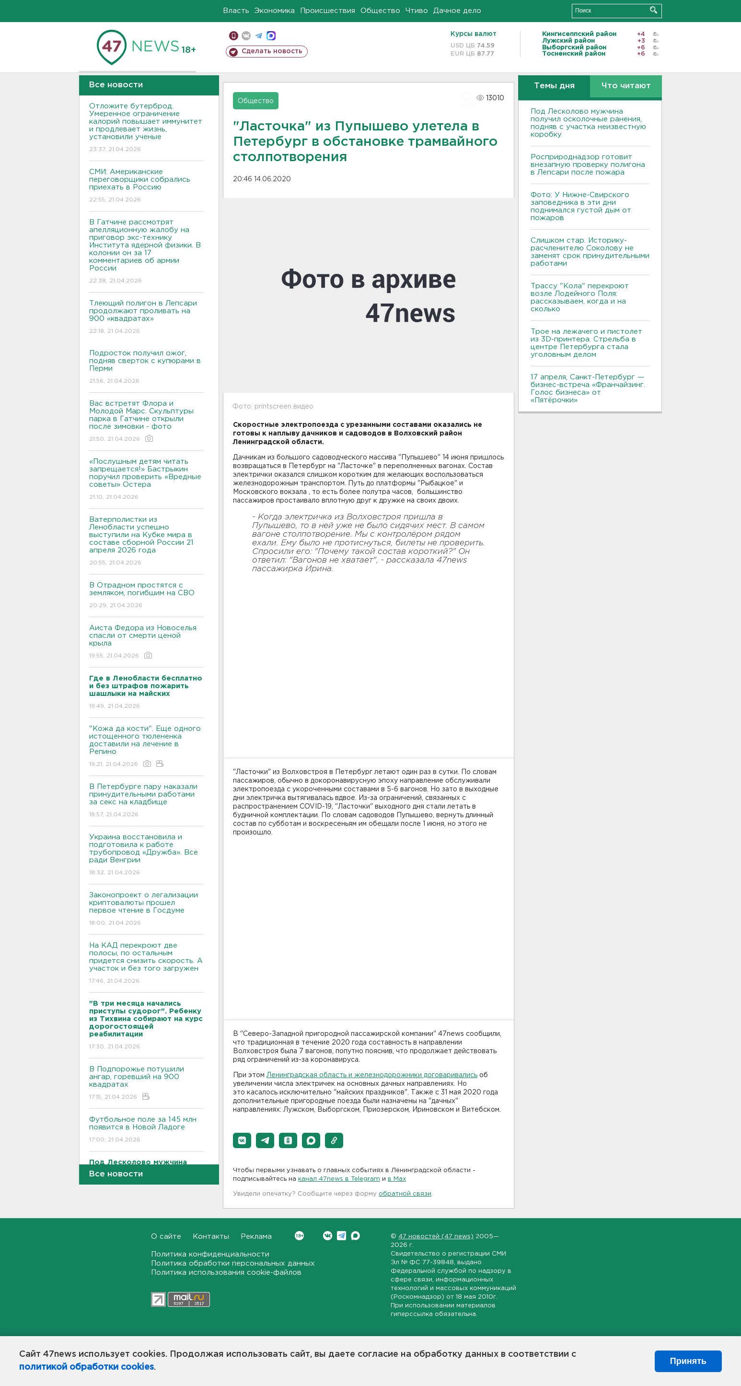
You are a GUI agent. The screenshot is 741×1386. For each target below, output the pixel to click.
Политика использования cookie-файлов (226, 1272)
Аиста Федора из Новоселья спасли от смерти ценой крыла (146, 642)
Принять (688, 1361)
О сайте (166, 1236)
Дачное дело (457, 11)
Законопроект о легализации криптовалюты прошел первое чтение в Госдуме (146, 909)
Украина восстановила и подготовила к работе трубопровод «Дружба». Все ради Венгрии (146, 855)
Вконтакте (299, 1235)
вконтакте (246, 35)
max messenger (271, 35)
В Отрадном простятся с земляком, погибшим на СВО (146, 596)
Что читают (626, 86)
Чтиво (416, 11)
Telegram (341, 1235)
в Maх (397, 1179)
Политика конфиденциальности (210, 1254)
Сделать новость (272, 51)
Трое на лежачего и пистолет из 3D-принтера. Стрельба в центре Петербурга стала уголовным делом (586, 343)
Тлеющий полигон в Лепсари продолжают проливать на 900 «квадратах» (146, 317)
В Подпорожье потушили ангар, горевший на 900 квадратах (146, 1083)
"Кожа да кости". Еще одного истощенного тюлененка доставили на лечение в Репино (146, 747)
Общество (380, 11)
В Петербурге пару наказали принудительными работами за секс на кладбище (146, 801)
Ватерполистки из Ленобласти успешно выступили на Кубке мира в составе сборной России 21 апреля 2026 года (146, 542)
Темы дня (554, 86)
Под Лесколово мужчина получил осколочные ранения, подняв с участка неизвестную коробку (588, 123)
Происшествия (327, 11)
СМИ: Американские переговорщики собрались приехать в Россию (146, 186)
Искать (653, 9)
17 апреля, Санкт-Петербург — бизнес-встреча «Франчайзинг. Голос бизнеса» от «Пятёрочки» (588, 388)
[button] (242, 1140)
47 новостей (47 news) (436, 1236)
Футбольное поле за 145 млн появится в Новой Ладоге (146, 1130)
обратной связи (405, 1194)
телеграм (258, 35)
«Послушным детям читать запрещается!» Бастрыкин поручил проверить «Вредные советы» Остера (146, 479)
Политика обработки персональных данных (233, 1263)
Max (355, 1235)
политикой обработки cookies (86, 1367)
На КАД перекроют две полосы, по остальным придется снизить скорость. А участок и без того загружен (146, 963)
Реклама (256, 1236)
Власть (236, 11)
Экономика (275, 11)
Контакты (211, 1236)
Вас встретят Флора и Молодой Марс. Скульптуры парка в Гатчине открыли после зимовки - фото (146, 421)
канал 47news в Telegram (339, 1179)
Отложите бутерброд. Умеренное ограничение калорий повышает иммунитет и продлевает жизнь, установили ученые (146, 128)
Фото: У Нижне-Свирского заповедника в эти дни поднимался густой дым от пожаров (581, 206)
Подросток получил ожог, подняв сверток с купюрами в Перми (146, 367)
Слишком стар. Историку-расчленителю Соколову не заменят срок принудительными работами (590, 252)
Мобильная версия (233, 35)
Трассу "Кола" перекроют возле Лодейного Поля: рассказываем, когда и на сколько (580, 297)
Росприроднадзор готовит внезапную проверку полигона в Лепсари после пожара (588, 165)
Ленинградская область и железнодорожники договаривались (371, 1075)
